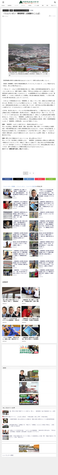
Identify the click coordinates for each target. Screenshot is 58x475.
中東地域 (29, 5)
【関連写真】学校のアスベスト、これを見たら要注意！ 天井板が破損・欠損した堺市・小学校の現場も (25, 396)
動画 (47, 5)
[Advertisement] (29, 32)
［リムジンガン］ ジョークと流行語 (21, 10)
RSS (7, 473)
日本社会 (3, 5)
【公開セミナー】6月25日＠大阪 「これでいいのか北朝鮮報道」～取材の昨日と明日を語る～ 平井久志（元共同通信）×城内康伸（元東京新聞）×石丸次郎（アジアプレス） (32, 411)
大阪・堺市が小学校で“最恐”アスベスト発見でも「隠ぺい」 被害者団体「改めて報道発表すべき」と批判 (32, 390)
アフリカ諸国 (36, 5)
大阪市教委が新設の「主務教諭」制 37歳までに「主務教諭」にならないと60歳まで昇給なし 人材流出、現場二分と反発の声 (31, 405)
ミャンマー (16, 5)
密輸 (32, 10)
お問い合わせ (11, 473)
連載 (42, 5)
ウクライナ (23, 5)
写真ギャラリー (53, 5)
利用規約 (3, 473)
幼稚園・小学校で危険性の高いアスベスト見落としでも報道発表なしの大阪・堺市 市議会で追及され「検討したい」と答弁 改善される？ (32, 416)
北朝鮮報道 (9, 5)
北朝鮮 (11, 10)
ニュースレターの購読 (7, 435)
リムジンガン (5, 10)
